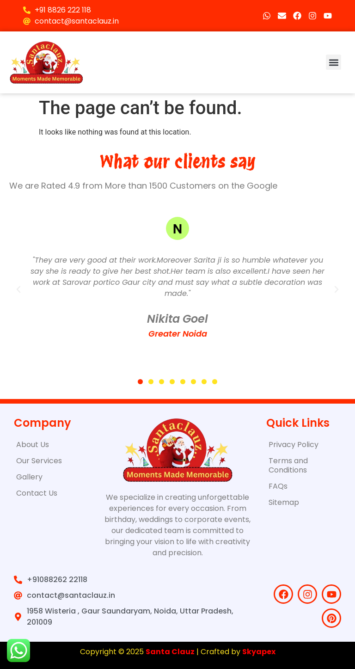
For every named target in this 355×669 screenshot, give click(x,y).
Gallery (29, 477)
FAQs (278, 486)
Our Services (39, 460)
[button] (333, 62)
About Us (32, 444)
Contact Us (36, 493)
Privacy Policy (293, 444)
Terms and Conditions (288, 465)
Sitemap (284, 502)
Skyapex (258, 651)
